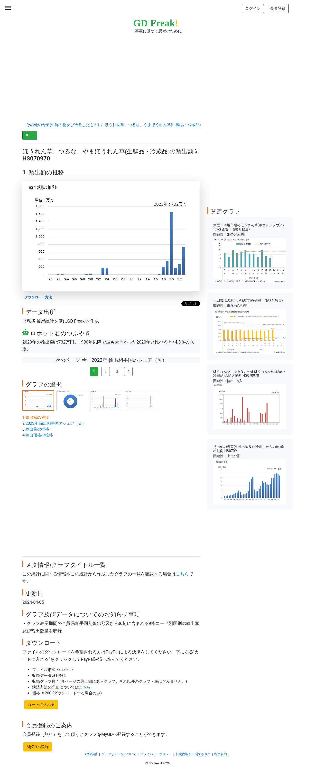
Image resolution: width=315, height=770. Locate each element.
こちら (182, 574)
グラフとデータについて (119, 754)
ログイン (253, 8)
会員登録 (278, 8)
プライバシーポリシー (156, 754)
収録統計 (91, 754)
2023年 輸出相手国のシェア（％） (56, 423)
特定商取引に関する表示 (193, 754)
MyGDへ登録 (38, 746)
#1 (28, 135)
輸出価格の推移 (39, 435)
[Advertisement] (157, 73)
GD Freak (155, 23)
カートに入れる (41, 704)
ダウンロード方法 (38, 297)
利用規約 (220, 754)
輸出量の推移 (37, 429)
